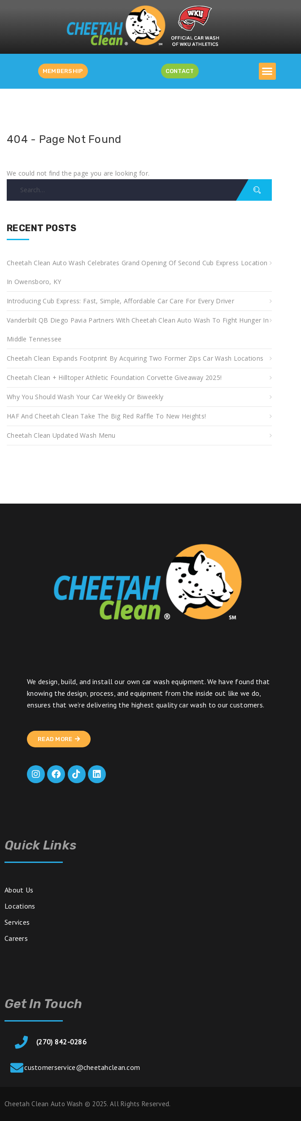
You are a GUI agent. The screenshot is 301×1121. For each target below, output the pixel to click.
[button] (267, 71)
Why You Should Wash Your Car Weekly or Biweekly (85, 396)
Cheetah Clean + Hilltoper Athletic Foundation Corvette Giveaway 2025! (114, 377)
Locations (19, 905)
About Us (18, 889)
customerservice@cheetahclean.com (82, 1067)
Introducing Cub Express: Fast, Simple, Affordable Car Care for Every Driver (120, 301)
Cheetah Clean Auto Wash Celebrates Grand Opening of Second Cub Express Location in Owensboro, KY (137, 272)
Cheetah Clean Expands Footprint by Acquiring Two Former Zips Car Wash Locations (135, 358)
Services (17, 922)
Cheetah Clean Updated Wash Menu (61, 435)
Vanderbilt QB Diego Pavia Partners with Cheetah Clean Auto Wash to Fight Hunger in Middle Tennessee (138, 329)
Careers (16, 938)
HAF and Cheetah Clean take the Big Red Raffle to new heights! (106, 416)
